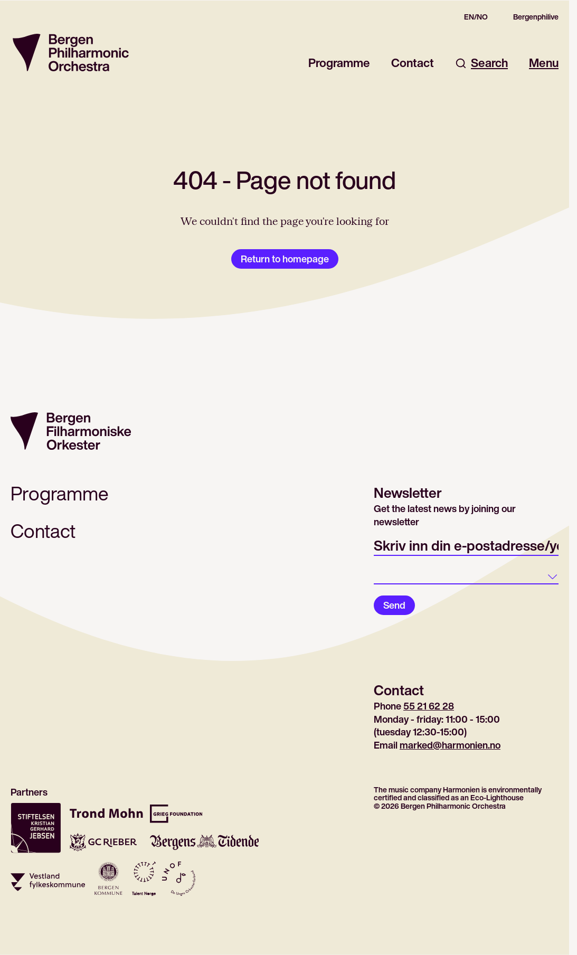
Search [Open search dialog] (481, 63)
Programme (339, 63)
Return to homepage (285, 259)
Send (394, 605)
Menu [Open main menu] (544, 63)
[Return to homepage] (71, 52)
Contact (412, 63)
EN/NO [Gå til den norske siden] (476, 17)
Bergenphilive (536, 17)
